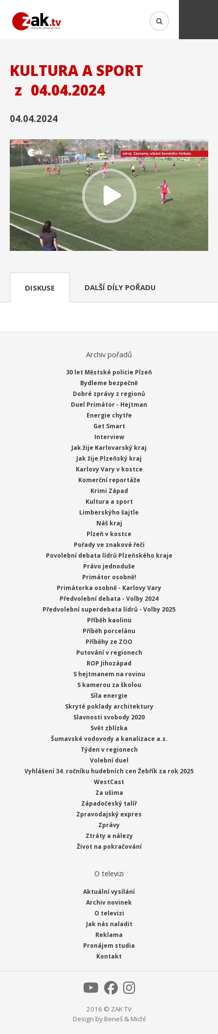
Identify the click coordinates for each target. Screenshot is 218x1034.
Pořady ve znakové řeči (109, 545)
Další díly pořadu (120, 287)
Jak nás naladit (109, 924)
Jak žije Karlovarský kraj (109, 447)
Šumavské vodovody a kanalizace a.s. (109, 739)
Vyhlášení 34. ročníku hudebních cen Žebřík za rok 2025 (109, 771)
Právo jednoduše (109, 566)
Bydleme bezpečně (109, 383)
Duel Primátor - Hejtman (109, 404)
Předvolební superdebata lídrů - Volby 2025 (109, 609)
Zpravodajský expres (109, 814)
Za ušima (109, 792)
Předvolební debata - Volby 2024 (109, 598)
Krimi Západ (109, 491)
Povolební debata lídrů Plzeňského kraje (109, 555)
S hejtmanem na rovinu (109, 674)
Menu (198, 19)
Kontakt (109, 956)
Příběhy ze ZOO (109, 642)
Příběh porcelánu (109, 631)
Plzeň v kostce (109, 534)
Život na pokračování (109, 846)
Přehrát (109, 196)
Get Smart (109, 426)
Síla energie (109, 695)
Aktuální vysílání (109, 891)
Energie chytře (109, 415)
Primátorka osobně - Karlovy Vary (109, 588)
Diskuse (40, 288)
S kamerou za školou (109, 685)
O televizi (109, 913)
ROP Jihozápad (109, 663)
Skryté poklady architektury (109, 706)
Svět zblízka (109, 728)
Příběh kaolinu (109, 620)
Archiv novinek (109, 902)
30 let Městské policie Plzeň (109, 372)
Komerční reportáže (109, 480)
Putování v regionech (109, 652)
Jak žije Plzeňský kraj (109, 458)
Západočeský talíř (109, 803)
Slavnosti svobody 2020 (109, 717)
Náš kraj (109, 523)
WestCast (109, 782)
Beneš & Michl (125, 1018)
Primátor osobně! (109, 577)
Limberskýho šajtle (109, 512)
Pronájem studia (109, 945)
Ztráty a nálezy (109, 836)
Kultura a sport (109, 501)
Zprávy (109, 825)
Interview (109, 437)
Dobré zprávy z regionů (109, 394)
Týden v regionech (109, 749)
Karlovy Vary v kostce (109, 469)
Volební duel (109, 760)
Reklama (109, 935)
